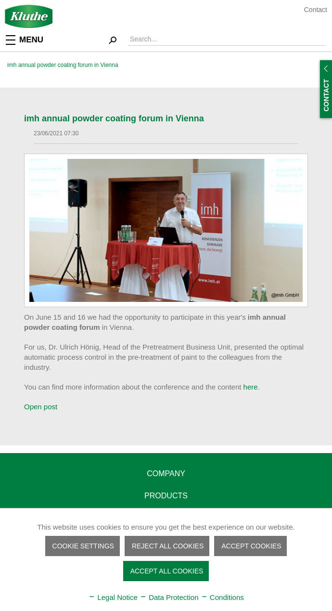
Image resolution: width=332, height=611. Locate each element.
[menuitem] (31, 39)
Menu (24, 39)
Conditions (222, 597)
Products (166, 496)
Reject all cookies (168, 546)
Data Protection (169, 597)
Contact (315, 9)
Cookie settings (83, 546)
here (250, 387)
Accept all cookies (167, 571)
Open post (40, 407)
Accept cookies (251, 546)
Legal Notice (113, 597)
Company (166, 473)
